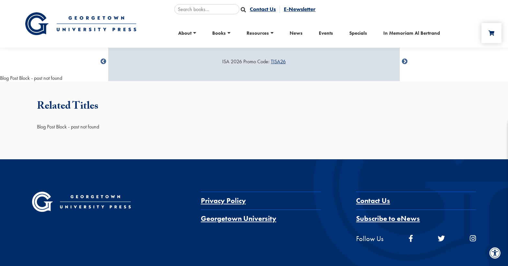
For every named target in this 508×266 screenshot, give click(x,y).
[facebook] (411, 238)
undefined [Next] (404, 61)
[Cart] (491, 33)
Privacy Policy (223, 200)
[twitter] (441, 238)
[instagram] (473, 238)
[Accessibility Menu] (495, 253)
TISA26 (278, 61)
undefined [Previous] (103, 61)
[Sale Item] (254, 61)
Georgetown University (238, 218)
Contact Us (373, 200)
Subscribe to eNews (388, 218)
